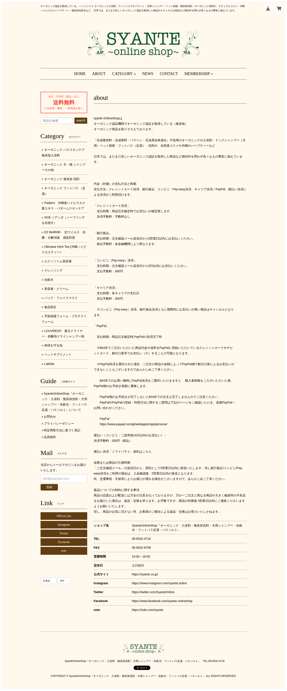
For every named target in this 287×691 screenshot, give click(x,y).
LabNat (49, 364)
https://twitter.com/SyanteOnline (153, 592)
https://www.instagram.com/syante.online (159, 583)
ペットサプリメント (58, 354)
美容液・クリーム (56, 289)
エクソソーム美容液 (58, 261)
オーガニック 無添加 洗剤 (61, 179)
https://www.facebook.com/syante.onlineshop (162, 601)
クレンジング (53, 270)
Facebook (64, 542)
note (63, 550)
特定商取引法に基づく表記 (62, 430)
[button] (124, 73)
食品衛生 (50, 307)
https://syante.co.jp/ (145, 574)
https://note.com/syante (147, 610)
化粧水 (48, 279)
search (80, 120)
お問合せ (50, 416)
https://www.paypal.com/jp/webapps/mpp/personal (133, 424)
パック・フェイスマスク (61, 298)
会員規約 (50, 437)
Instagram (64, 524)
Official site (64, 516)
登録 (49, 487)
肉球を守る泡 (53, 345)
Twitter (63, 533)
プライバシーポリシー (59, 423)
